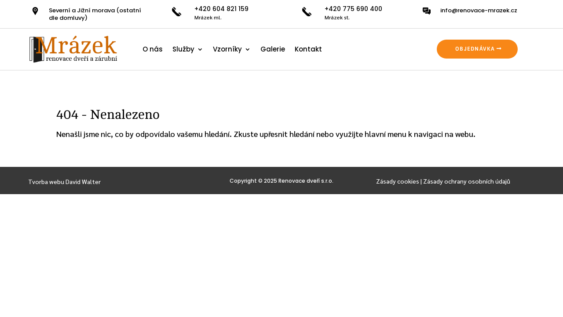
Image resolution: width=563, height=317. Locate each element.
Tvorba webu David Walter (64, 181)
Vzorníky (227, 49)
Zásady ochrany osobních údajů (466, 181)
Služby (183, 49)
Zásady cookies (397, 181)
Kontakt (308, 49)
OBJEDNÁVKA (475, 48)
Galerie (272, 49)
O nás (153, 49)
